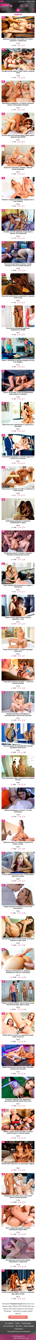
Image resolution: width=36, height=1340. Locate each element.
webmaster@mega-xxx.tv (20, 1338)
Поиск (17, 1323)
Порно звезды (29, 1326)
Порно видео (26, 1323)
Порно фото (18, 1329)
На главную (9, 1323)
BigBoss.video (31, 1)
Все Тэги (19, 1326)
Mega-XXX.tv (21, 1336)
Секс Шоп (22, 1)
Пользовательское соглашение (18, 1331)
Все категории (9, 1326)
